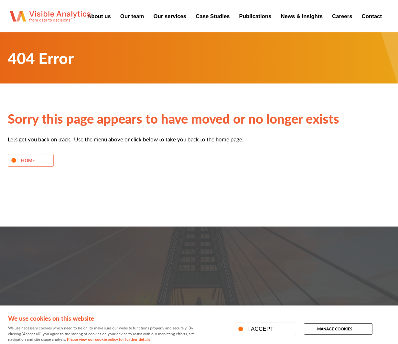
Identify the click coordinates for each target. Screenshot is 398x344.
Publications (255, 16)
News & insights (302, 16)
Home (28, 160)
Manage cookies (334, 329)
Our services (170, 16)
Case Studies (213, 16)
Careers (342, 16)
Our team (132, 16)
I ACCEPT (261, 329)
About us (99, 16)
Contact (372, 16)
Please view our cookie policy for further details (108, 339)
